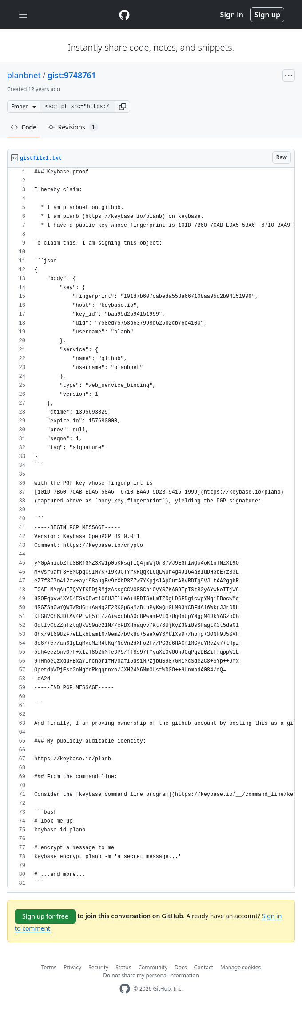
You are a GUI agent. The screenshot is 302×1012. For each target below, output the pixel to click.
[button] (122, 106)
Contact (203, 967)
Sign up (267, 15)
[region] (151, 528)
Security (98, 967)
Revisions (73, 127)
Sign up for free (45, 916)
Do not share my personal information (151, 975)
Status (123, 967)
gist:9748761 (71, 75)
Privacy (72, 967)
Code (24, 127)
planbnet (24, 75)
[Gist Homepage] (124, 14)
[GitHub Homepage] (124, 988)
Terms (49, 967)
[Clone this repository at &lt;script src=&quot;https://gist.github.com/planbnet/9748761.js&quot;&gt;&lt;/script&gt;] (77, 106)
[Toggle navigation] (23, 14)
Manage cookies (240, 967)
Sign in (231, 15)
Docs (181, 967)
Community (152, 967)
